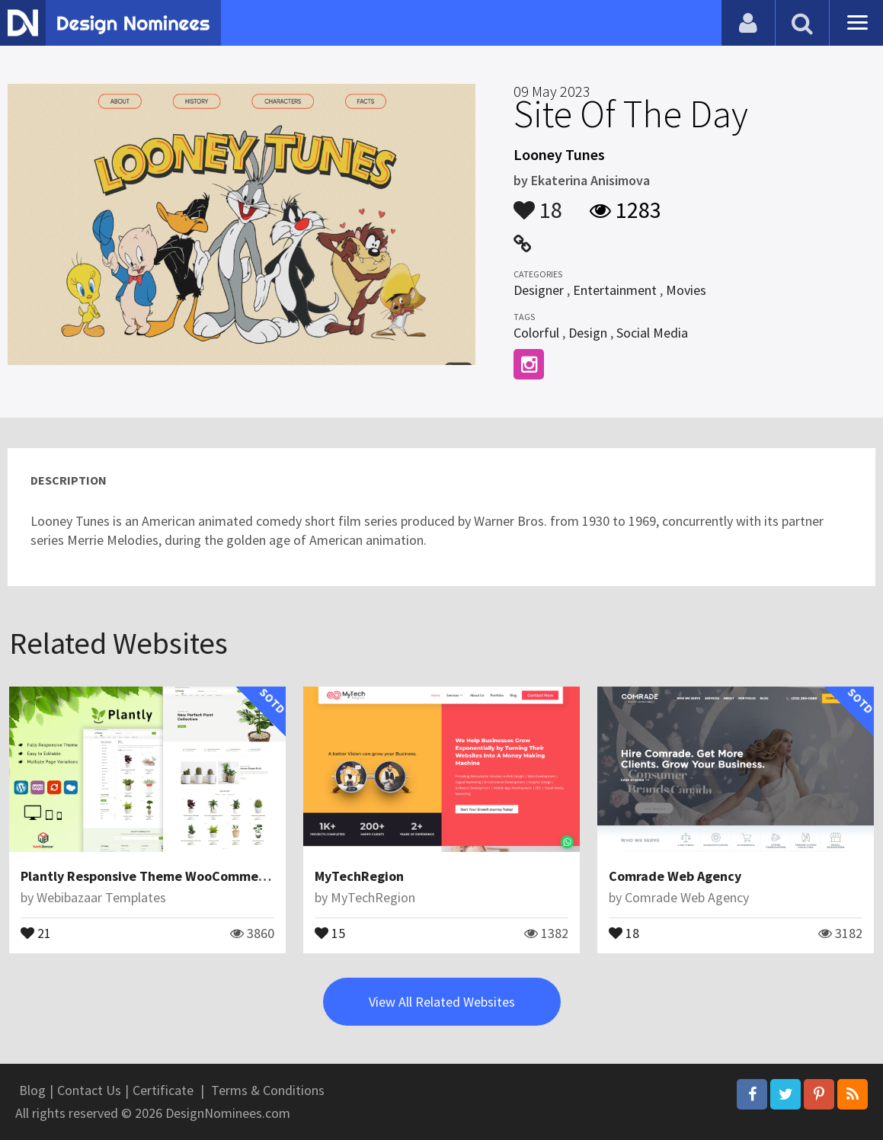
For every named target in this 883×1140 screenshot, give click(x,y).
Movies (686, 290)
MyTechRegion (359, 876)
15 (330, 932)
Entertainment (615, 290)
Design (587, 332)
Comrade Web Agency (675, 876)
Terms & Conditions (268, 1090)
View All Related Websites (442, 1001)
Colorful (536, 332)
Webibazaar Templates (101, 897)
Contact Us (89, 1090)
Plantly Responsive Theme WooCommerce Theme (172, 876)
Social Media (652, 332)
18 (537, 202)
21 (36, 932)
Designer (538, 290)
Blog (32, 1090)
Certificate (163, 1090)
